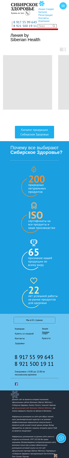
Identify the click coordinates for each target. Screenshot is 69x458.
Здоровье (20, 343)
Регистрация (45, 15)
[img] (28, 6)
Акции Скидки (46, 9)
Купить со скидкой (24, 333)
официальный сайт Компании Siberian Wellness (33, 408)
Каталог (42, 12)
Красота (46, 338)
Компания (43, 21)
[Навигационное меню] (63, 6)
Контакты (43, 18)
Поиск (42, 25)
